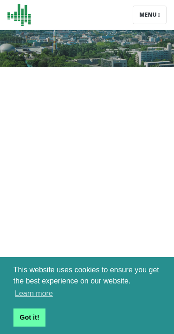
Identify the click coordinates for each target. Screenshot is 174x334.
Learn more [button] (34, 293)
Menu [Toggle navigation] (149, 15)
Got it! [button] (29, 317)
